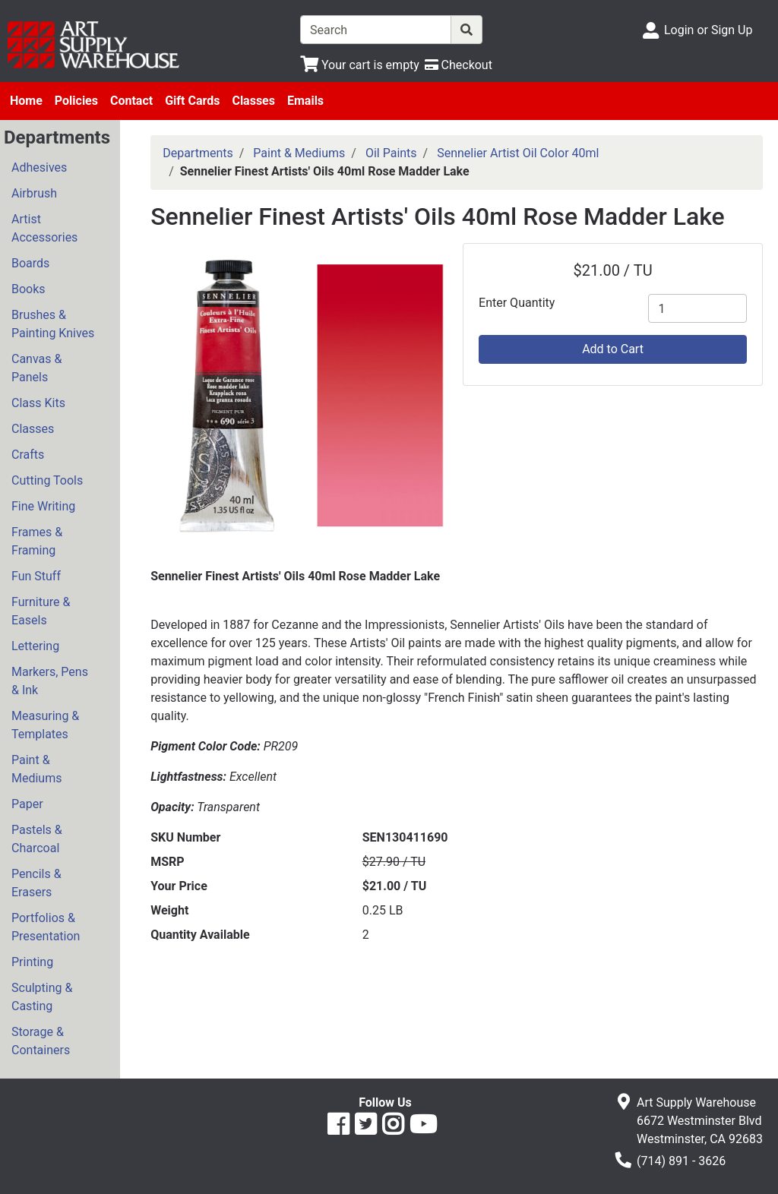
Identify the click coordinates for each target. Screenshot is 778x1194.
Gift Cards (192, 100)
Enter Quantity (517, 302)
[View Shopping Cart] (359, 65)
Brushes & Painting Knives (52, 324)
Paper (27, 804)
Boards (30, 263)
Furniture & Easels (40, 611)
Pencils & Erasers (36, 883)
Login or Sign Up (708, 30)
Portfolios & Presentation (45, 927)
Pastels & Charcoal (36, 839)
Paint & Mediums (36, 769)
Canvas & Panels (36, 368)
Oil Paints (391, 153)
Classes (253, 100)
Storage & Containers (40, 1041)
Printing (32, 962)
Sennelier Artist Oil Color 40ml (518, 153)
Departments (198, 153)
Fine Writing (43, 506)
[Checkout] (458, 65)
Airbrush (34, 193)
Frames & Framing (36, 541)
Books (28, 289)
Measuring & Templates (45, 725)
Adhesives (39, 167)
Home (26, 100)
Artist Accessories (44, 228)
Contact (131, 100)
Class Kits (38, 403)
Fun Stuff (36, 576)
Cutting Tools (47, 480)
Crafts (27, 454)
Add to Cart (613, 349)
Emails (305, 100)
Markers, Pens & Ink (49, 681)
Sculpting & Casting (41, 997)
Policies (76, 100)
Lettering (35, 646)
